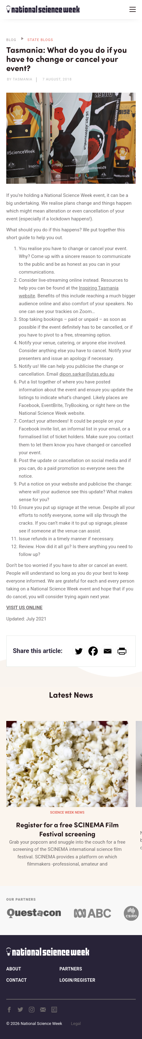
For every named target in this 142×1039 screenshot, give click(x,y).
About (13, 968)
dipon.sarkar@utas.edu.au (86, 374)
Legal (76, 1023)
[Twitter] (78, 651)
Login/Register (77, 980)
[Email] (107, 651)
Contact (16, 980)
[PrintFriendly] (122, 651)
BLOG (11, 40)
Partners (71, 968)
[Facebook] (93, 651)
